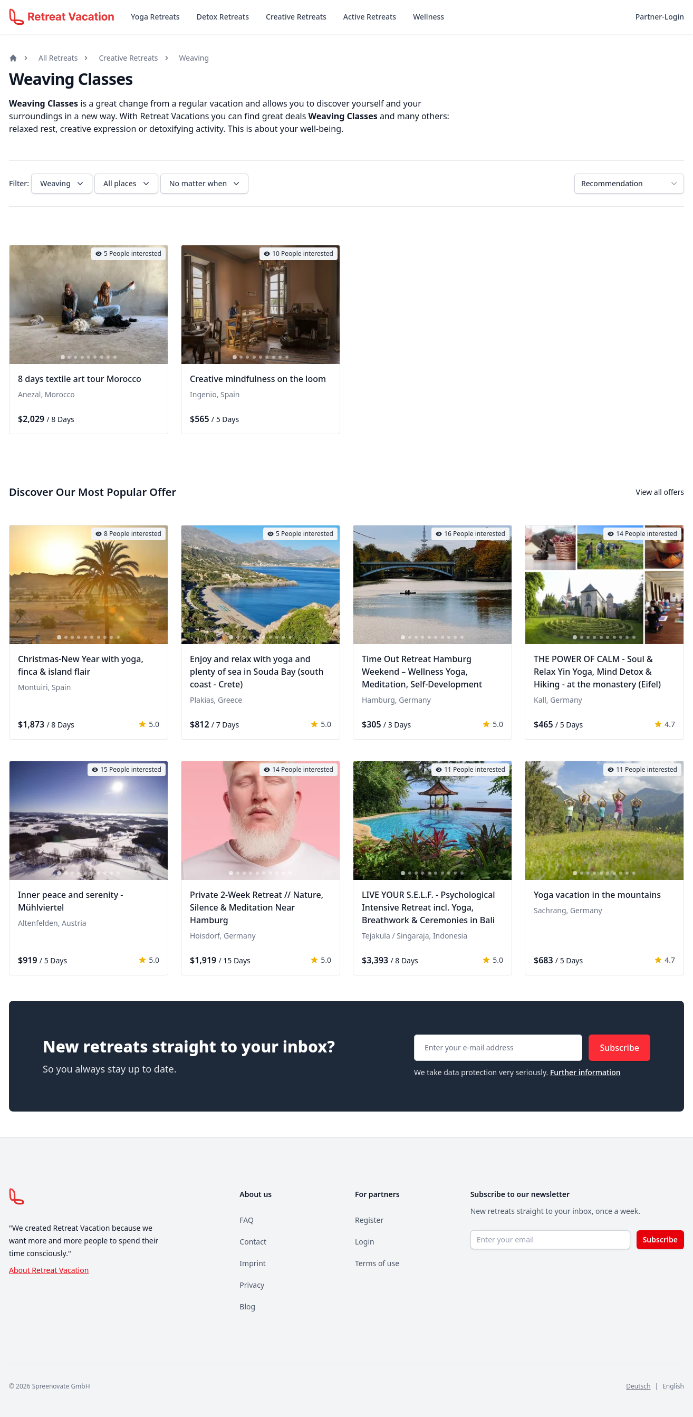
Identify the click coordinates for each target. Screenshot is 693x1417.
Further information (585, 1072)
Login (364, 1242)
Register (369, 1220)
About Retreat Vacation (49, 1270)
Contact (252, 1242)
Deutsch (638, 1386)
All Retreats (58, 58)
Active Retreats (369, 17)
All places (127, 183)
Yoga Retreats (155, 17)
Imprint (252, 1263)
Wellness (428, 17)
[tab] (63, 357)
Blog (247, 1306)
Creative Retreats (296, 17)
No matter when (205, 183)
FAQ (246, 1220)
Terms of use (377, 1263)
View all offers (660, 492)
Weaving (194, 58)
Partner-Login (660, 17)
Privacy (251, 1285)
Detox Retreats (223, 17)
